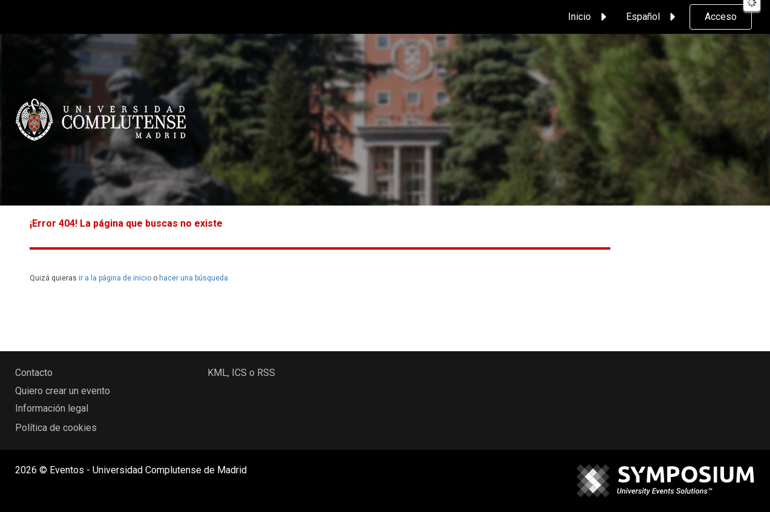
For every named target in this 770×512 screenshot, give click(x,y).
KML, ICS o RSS (241, 372)
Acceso (721, 16)
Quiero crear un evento (62, 391)
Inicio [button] (589, 17)
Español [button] (652, 17)
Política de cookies (56, 427)
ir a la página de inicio (115, 278)
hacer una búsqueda (193, 278)
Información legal (51, 408)
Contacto (34, 372)
